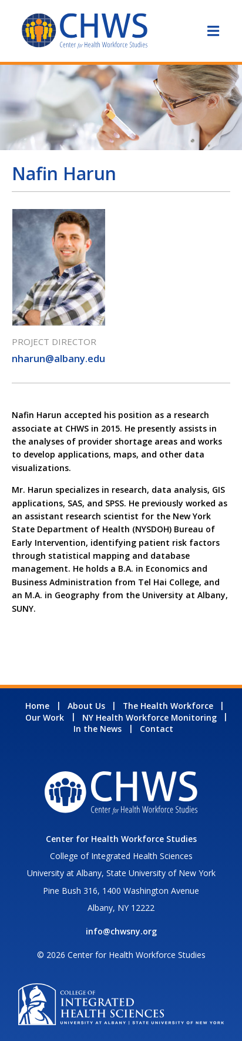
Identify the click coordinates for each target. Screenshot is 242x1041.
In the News (97, 728)
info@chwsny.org (121, 931)
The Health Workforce (168, 705)
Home (37, 705)
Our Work (44, 717)
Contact (156, 728)
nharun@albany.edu (58, 358)
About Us (86, 705)
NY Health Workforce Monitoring (149, 717)
